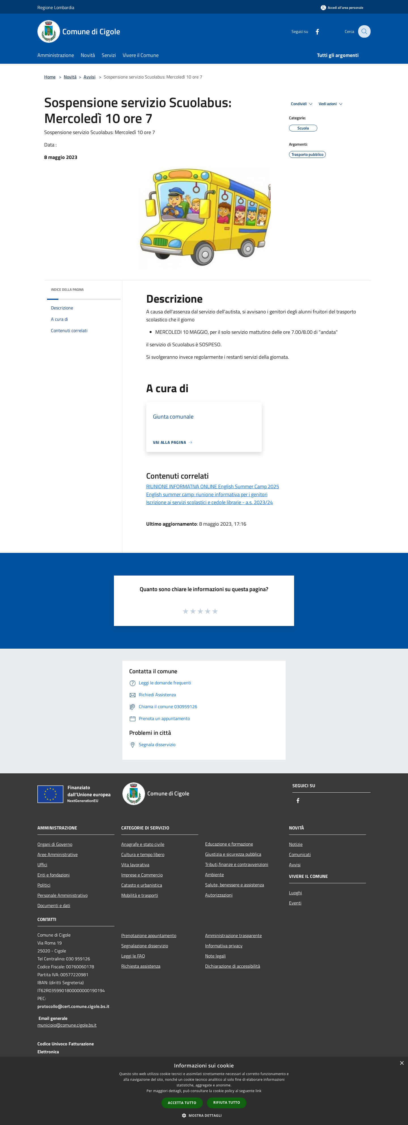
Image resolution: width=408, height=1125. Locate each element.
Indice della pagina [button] (67, 289)
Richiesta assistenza (140, 966)
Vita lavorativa (135, 864)
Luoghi (295, 892)
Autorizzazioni (219, 894)
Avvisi (89, 76)
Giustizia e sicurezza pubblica (233, 854)
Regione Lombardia (55, 7)
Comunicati (300, 854)
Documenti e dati (53, 905)
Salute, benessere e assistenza (234, 884)
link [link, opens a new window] (259, 1090)
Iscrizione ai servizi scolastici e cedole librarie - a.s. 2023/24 (209, 502)
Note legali (215, 955)
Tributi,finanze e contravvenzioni (236, 864)
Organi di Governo (54, 844)
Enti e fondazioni (53, 874)
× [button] (402, 1063)
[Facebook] (313, 31)
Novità (70, 76)
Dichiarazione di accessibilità (232, 966)
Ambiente (214, 874)
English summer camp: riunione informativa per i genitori (206, 494)
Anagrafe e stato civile (142, 844)
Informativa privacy (224, 945)
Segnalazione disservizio (144, 945)
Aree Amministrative (57, 854)
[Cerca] (364, 31)
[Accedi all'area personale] (342, 7)
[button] (204, 1115)
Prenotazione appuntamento (148, 935)
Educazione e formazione (229, 843)
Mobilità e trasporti (139, 895)
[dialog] (204, 1091)
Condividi (302, 104)
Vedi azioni (331, 104)
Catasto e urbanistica (141, 885)
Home (50, 76)
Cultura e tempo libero (142, 854)
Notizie (296, 844)
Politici (43, 885)
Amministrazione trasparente (233, 935)
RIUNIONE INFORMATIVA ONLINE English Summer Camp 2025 (212, 486)
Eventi (295, 902)
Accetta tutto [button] (182, 1102)
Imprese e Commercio (142, 874)
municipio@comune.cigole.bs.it (67, 1025)
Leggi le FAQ (133, 955)
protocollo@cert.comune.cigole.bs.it (73, 1006)
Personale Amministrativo (62, 895)
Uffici (42, 864)
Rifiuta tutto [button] (226, 1102)
